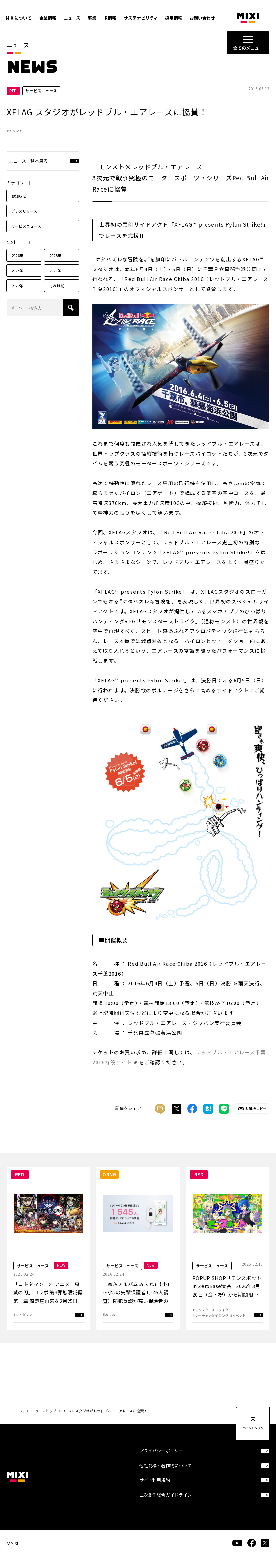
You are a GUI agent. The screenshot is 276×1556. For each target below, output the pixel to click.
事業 (92, 18)
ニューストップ (43, 1411)
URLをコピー (256, 1110)
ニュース (72, 18)
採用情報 (173, 18)
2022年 (17, 286)
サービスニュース (26, 227)
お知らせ (19, 197)
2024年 (17, 271)
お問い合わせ (202, 18)
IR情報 (109, 18)
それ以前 (56, 286)
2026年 (17, 256)
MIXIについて (19, 18)
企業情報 (47, 18)
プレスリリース (24, 212)
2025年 (55, 256)
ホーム (18, 1411)
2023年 (55, 271)
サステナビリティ (141, 18)
